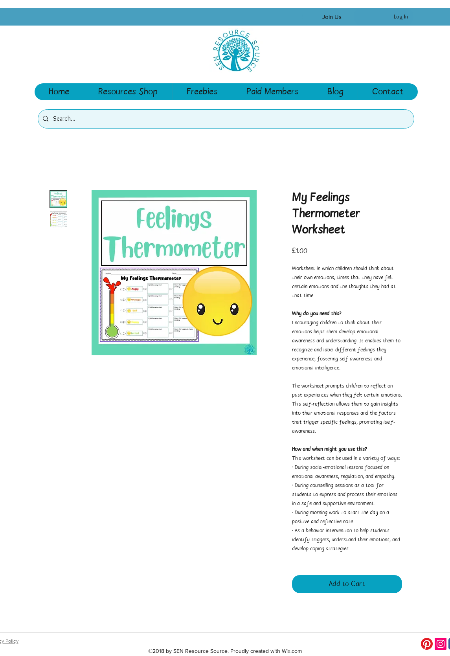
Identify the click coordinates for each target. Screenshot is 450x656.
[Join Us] (332, 17)
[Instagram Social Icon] (440, 644)
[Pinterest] (427, 644)
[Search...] (225, 119)
